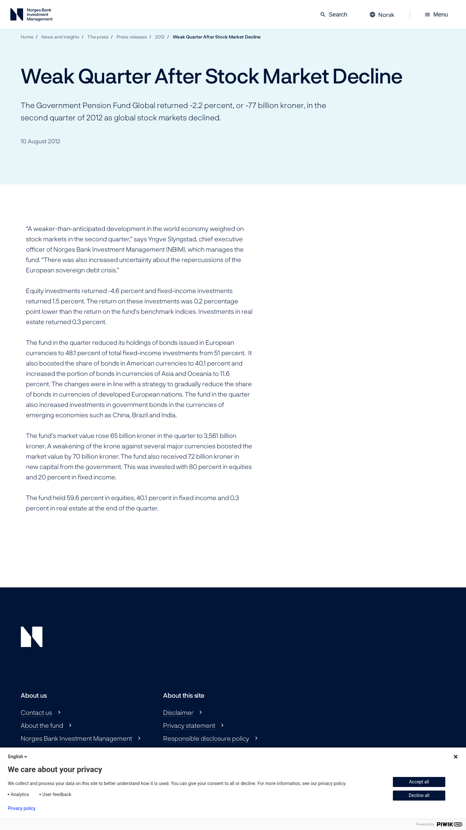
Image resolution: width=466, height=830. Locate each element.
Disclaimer (178, 712)
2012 (160, 36)
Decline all (419, 795)
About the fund (42, 725)
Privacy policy (21, 808)
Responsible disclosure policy (206, 738)
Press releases (131, 36)
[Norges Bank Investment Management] (31, 16)
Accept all (419, 781)
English (18, 756)
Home (27, 36)
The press (97, 36)
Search (333, 14)
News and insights (60, 36)
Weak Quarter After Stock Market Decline (217, 36)
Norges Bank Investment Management (76, 738)
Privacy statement (189, 725)
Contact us (36, 712)
